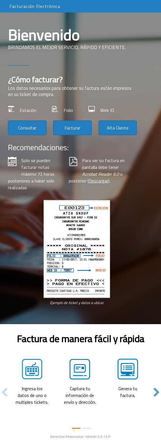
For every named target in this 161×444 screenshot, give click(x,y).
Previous (4, 393)
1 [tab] (76, 428)
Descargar (98, 180)
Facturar (72, 127)
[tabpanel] (80, 369)
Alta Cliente (118, 127)
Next (156, 393)
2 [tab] (87, 428)
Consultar (27, 127)
